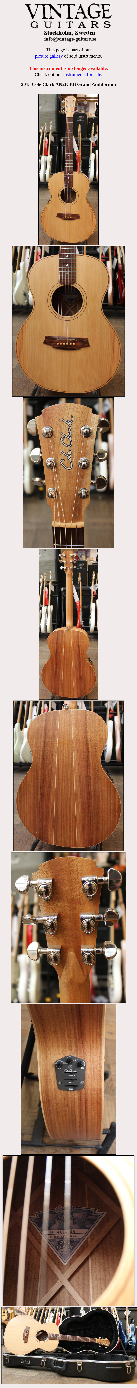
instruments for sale (82, 74)
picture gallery (49, 56)
